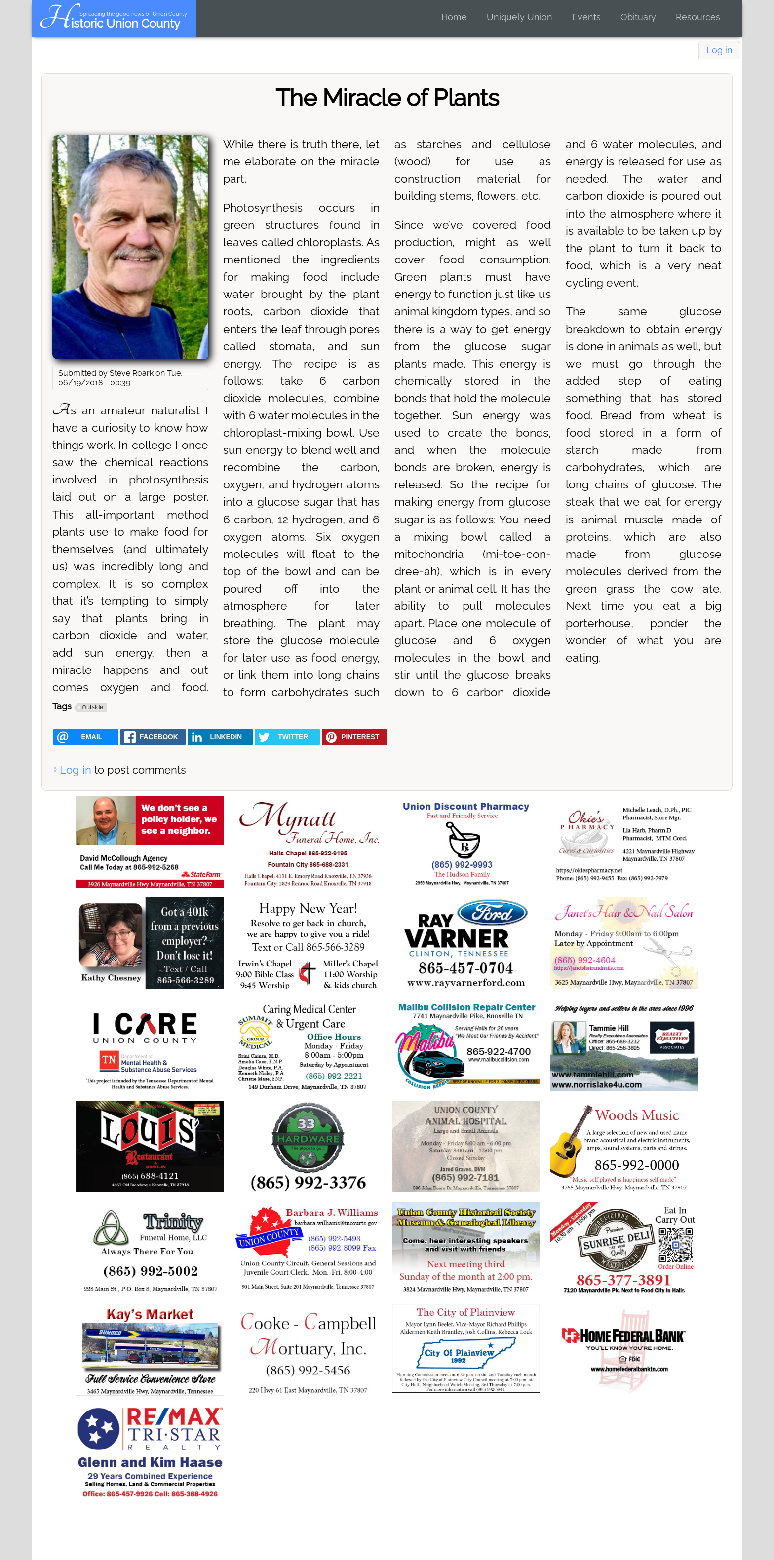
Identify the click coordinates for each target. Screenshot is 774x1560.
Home (454, 17)
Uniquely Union (519, 17)
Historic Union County (109, 23)
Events (586, 17)
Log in (719, 50)
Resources (698, 17)
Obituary (638, 17)
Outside (92, 707)
